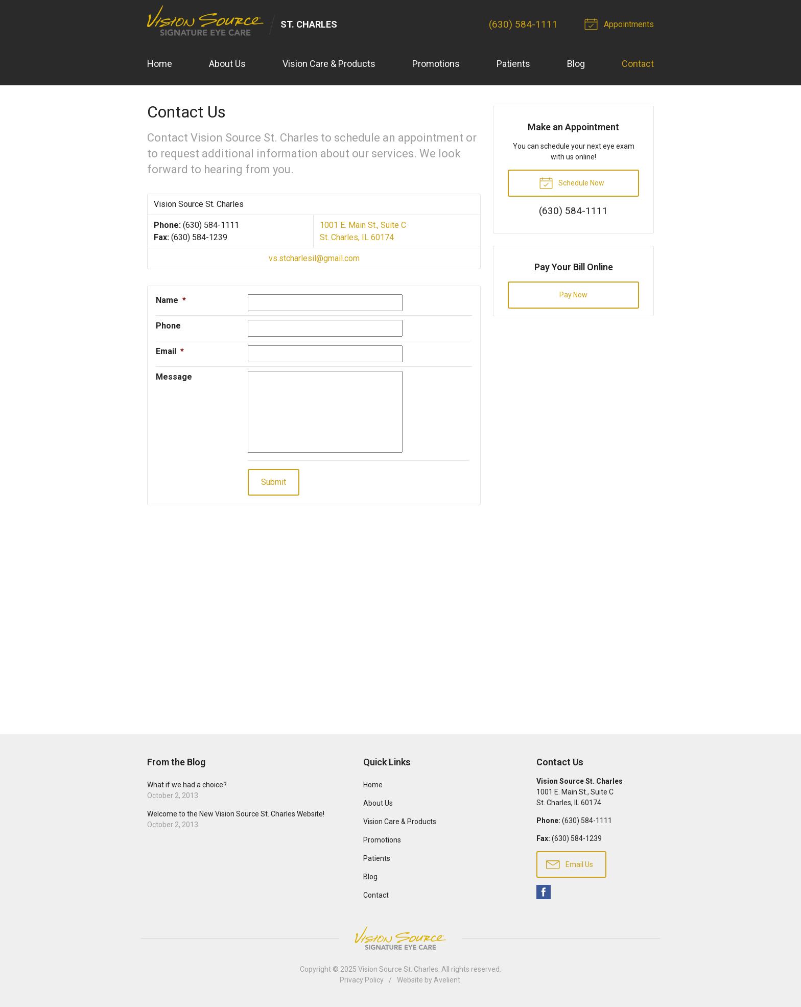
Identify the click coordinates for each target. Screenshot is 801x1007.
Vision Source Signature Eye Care (400, 938)
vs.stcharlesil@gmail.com (314, 258)
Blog (576, 64)
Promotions (436, 64)
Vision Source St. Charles (398, 969)
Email (170, 351)
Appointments (620, 23)
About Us (227, 64)
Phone (168, 326)
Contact (638, 64)
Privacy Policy (362, 980)
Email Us (569, 864)
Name (171, 300)
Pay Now (573, 295)
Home (159, 64)
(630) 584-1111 (523, 24)
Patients (513, 64)
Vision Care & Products (328, 64)
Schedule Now (571, 182)
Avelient (447, 980)
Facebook (543, 892)
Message (174, 377)
